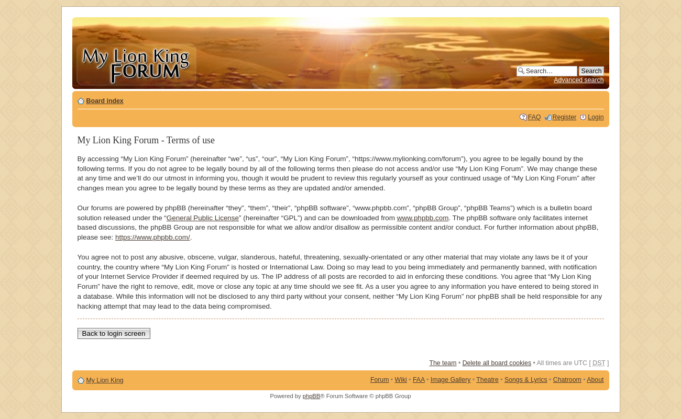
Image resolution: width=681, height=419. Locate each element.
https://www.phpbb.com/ (152, 237)
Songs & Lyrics (525, 379)
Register (565, 117)
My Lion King (105, 380)
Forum (379, 379)
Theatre (487, 379)
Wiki (401, 379)
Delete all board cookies (497, 363)
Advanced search (578, 80)
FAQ (534, 117)
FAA (419, 379)
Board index (105, 101)
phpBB (312, 396)
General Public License (203, 218)
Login (595, 117)
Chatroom (567, 379)
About (595, 379)
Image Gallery (451, 379)
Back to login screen (114, 333)
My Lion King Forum (136, 63)
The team (442, 363)
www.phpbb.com (423, 218)
